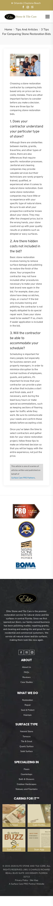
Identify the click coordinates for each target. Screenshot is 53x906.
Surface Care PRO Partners (23, 478)
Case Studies (26, 682)
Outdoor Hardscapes (26, 784)
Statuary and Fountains (26, 789)
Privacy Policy (21, 880)
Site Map (34, 880)
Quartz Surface (26, 746)
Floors (26, 769)
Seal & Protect (27, 710)
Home (8, 29)
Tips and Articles (27, 29)
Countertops (26, 774)
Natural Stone (26, 731)
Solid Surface (26, 751)
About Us (26, 667)
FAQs (26, 672)
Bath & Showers (26, 779)
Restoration (27, 700)
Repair (28, 705)
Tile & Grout (26, 741)
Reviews (26, 677)
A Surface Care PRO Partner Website (26, 883)
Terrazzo (27, 736)
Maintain (27, 715)
